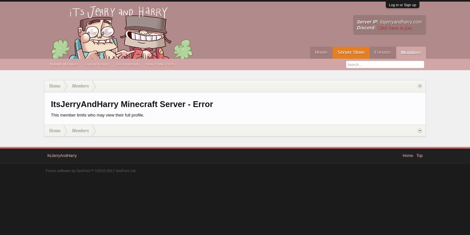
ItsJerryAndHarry (62, 155)
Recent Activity (127, 64)
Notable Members (64, 64)
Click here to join (394, 27)
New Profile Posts (160, 64)
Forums (382, 52)
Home (321, 52)
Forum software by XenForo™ (91, 171)
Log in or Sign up (402, 5)
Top (419, 155)
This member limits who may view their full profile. (97, 115)
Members (411, 52)
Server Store (351, 52)
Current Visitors (97, 64)
